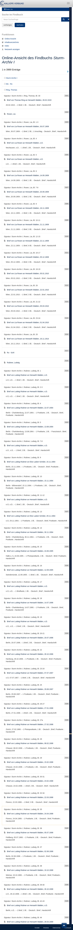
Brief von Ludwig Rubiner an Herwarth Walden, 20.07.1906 (28, 619)
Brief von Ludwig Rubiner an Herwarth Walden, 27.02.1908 (28, 706)
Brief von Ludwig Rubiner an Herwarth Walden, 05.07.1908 (28, 814)
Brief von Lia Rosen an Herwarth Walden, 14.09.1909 (26, 157)
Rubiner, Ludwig (12, 344)
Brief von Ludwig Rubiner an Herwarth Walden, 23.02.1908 (28, 762)
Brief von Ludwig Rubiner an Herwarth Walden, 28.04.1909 (28, 903)
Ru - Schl (9, 334)
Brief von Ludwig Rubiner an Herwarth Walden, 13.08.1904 (28, 408)
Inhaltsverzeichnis (10, 24)
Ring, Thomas (10, 71)
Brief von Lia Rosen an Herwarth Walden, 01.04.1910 (26, 304)
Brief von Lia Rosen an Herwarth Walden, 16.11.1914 (26, 320)
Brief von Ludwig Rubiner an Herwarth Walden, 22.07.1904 (28, 389)
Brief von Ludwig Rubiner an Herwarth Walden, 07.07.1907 (28, 654)
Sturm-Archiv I (10, 59)
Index (5, 27)
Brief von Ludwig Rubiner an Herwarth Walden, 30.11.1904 (28, 514)
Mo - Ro (8, 65)
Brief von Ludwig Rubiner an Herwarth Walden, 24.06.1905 (28, 532)
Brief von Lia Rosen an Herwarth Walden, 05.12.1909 (26, 239)
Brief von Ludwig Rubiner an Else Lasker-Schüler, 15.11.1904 (29, 443)
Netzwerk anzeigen (11, 31)
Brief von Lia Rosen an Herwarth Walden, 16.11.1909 (26, 189)
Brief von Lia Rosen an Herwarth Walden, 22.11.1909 (26, 222)
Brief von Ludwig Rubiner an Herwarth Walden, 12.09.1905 (28, 551)
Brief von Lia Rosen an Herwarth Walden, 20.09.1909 (26, 173)
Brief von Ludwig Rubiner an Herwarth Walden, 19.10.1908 (28, 852)
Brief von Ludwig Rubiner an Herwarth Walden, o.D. (26, 357)
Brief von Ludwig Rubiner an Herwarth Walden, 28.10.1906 (28, 635)
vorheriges (8, 920)
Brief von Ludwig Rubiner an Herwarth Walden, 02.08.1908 (28, 833)
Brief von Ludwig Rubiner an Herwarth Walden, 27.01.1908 (28, 689)
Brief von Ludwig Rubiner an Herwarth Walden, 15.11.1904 (28, 462)
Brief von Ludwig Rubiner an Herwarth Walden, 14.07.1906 (28, 584)
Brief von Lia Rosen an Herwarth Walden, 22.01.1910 (26, 271)
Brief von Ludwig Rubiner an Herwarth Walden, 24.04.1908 (28, 795)
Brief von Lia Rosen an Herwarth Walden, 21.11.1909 (26, 206)
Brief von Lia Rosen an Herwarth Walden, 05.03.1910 (26, 287)
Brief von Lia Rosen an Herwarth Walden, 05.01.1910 (26, 255)
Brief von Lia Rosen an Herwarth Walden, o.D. (23, 124)
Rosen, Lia (8, 8)
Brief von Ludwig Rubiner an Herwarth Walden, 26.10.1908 (28, 870)
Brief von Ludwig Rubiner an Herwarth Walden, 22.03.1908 (28, 779)
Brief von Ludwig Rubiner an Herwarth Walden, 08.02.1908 (28, 725)
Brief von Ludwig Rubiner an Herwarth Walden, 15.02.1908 (28, 743)
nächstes (19, 920)
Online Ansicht (9, 20)
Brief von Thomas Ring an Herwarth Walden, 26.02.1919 (27, 82)
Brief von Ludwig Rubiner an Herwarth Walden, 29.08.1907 (28, 671)
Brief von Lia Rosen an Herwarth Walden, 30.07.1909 (26, 108)
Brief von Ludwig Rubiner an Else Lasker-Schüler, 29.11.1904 (29, 497)
